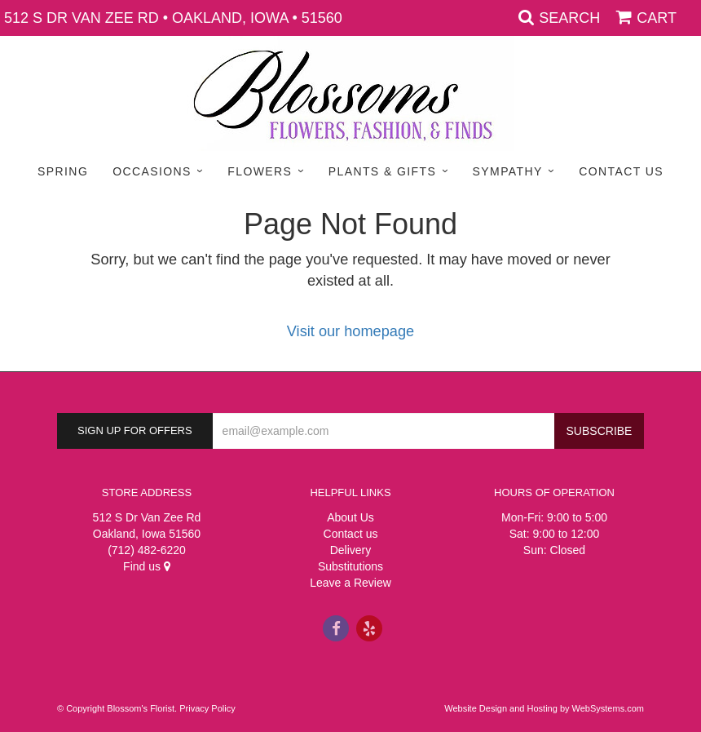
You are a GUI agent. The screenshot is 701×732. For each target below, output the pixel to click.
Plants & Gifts (382, 171)
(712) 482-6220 (147, 550)
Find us (146, 566)
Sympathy (508, 171)
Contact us (351, 533)
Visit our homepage (350, 331)
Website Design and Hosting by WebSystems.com (544, 708)
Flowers (259, 171)
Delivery (351, 550)
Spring (62, 171)
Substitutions (350, 566)
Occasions (152, 171)
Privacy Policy (207, 708)
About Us (350, 517)
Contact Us (621, 171)
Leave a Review (350, 582)
